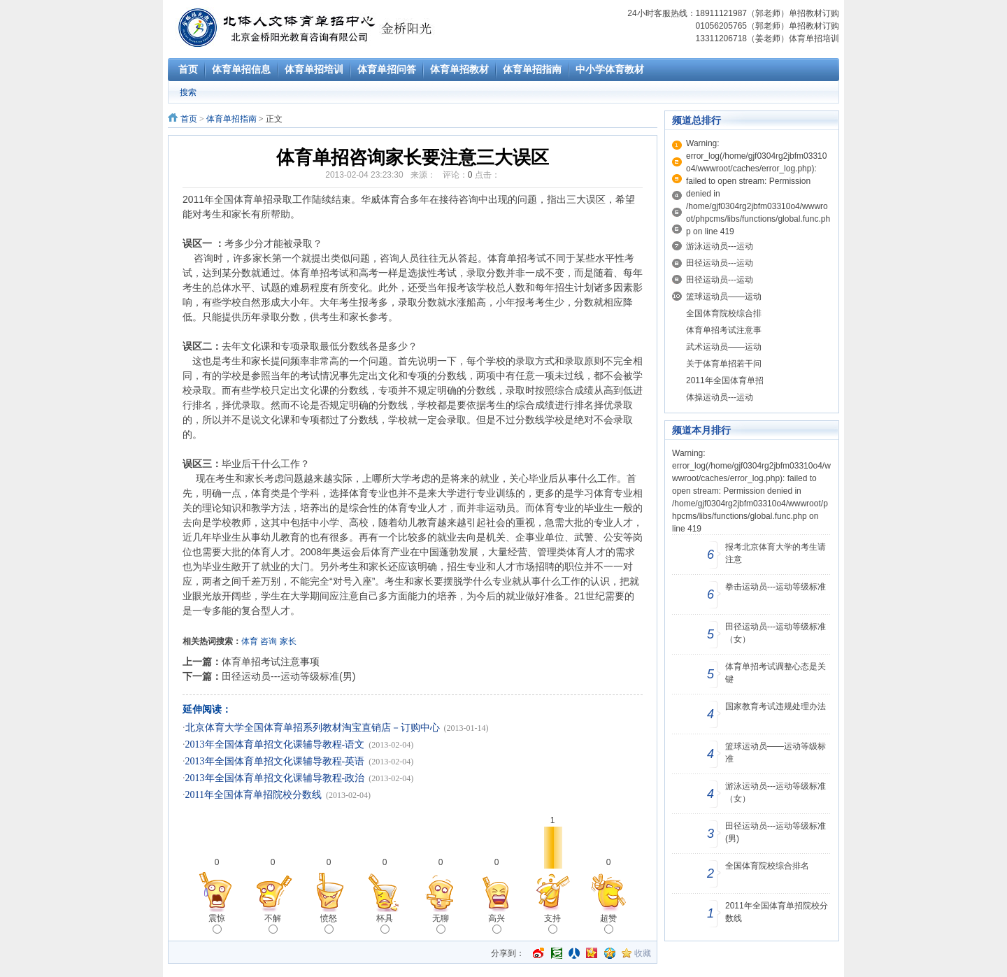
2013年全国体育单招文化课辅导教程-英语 (275, 761)
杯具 (384, 923)
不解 (272, 923)
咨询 (268, 641)
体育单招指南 (231, 119)
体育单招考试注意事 (724, 330)
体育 (249, 641)
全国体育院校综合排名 (767, 866)
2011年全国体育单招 (725, 380)
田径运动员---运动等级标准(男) (288, 676)
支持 (552, 923)
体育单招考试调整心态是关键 (775, 673)
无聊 (440, 923)
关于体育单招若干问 (724, 364)
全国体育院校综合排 (724, 313)
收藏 (642, 953)
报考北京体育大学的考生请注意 (775, 553)
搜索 (188, 92)
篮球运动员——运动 (724, 296)
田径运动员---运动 (719, 263)
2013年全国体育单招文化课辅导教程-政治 (275, 778)
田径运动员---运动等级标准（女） (775, 633)
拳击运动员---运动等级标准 (775, 587)
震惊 (216, 923)
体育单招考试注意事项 (271, 661)
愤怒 (328, 923)
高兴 (496, 923)
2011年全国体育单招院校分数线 (253, 795)
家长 (288, 641)
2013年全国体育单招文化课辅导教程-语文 (275, 744)
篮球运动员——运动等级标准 (775, 752)
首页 (188, 119)
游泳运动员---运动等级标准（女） (775, 792)
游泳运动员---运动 (719, 246)
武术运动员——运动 (724, 347)
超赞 (608, 923)
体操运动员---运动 (719, 397)
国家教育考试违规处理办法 (775, 706)
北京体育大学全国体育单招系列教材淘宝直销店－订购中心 (312, 727)
